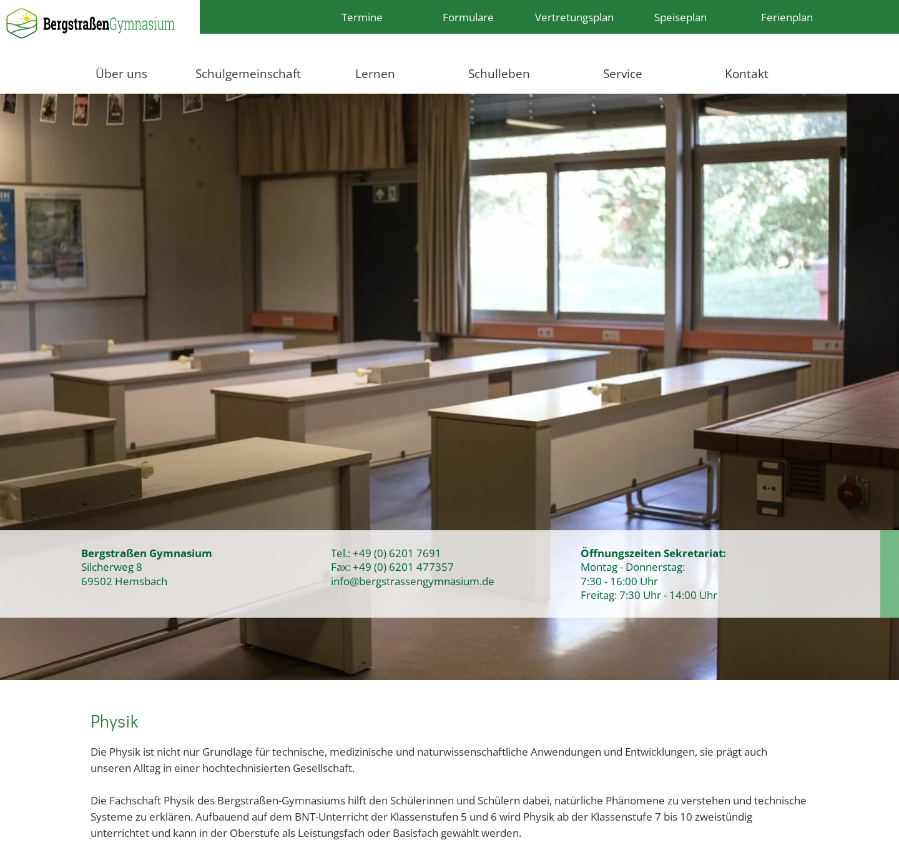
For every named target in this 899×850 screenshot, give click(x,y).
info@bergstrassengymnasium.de (412, 580)
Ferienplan (787, 16)
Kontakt (747, 73)
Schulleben (499, 73)
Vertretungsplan (574, 16)
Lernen (375, 73)
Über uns (121, 73)
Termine (362, 16)
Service (622, 73)
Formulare (468, 16)
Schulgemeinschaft (248, 73)
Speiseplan (680, 16)
